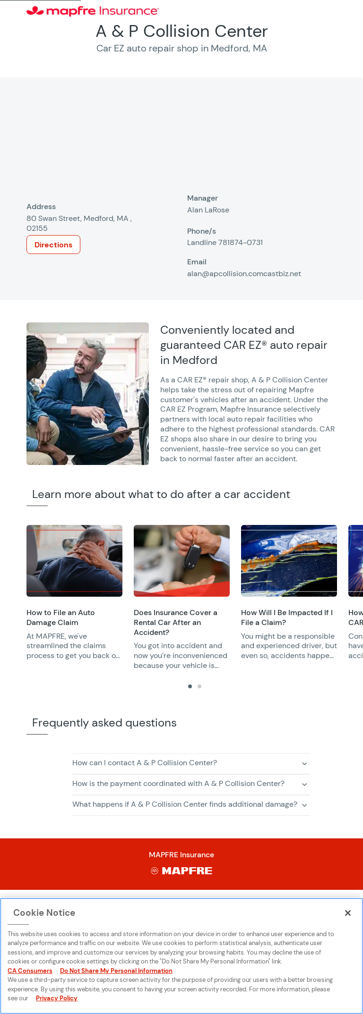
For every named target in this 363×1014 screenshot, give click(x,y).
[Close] (347, 913)
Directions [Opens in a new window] (53, 245)
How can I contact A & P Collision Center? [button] (144, 763)
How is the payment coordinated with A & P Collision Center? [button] (178, 783)
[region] (194, 598)
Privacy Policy (57, 998)
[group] (74, 593)
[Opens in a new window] (74, 561)
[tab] (190, 686)
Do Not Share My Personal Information (116, 971)
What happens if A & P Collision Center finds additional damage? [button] (184, 804)
